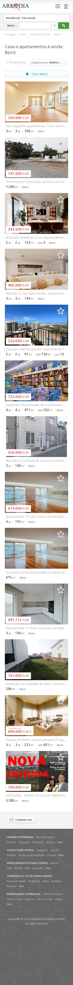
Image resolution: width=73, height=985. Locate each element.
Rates (45, 934)
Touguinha (24, 895)
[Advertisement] (36, 217)
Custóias (51, 908)
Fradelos (56, 934)
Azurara (50, 895)
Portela (18, 921)
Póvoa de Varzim (45, 890)
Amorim (11, 895)
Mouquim (38, 921)
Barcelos (12, 939)
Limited (47, 972)
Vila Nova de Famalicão (31, 908)
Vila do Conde (15, 952)
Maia (27, 921)
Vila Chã (54, 903)
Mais (59, 895)
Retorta (29, 952)
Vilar (9, 921)
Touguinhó (38, 895)
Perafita (11, 908)
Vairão (58, 952)
